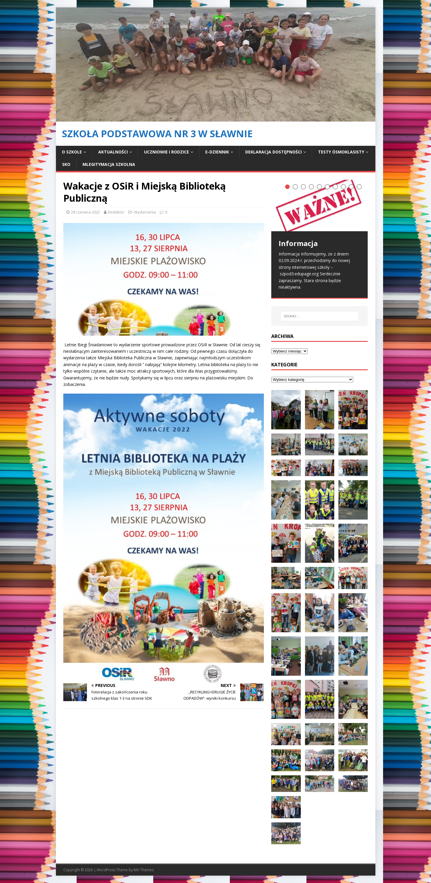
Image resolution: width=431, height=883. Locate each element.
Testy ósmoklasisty (341, 152)
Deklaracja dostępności (273, 152)
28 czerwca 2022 (85, 212)
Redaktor (116, 212)
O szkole (72, 152)
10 (359, 186)
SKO (66, 164)
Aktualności (113, 152)
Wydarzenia (145, 212)
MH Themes (144, 869)
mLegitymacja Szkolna (109, 164)
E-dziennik (217, 152)
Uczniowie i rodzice (166, 152)
